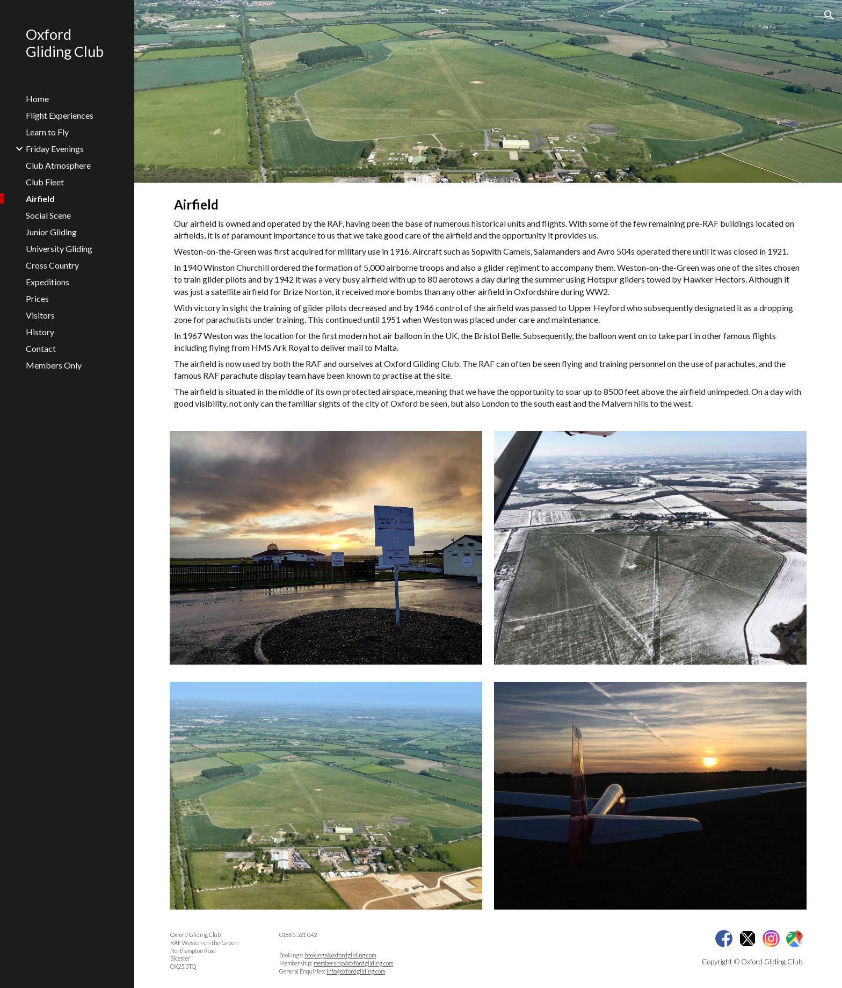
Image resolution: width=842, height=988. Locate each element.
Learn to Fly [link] (47, 132)
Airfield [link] (40, 198)
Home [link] (37, 98)
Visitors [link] (40, 315)
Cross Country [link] (52, 265)
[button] (829, 15)
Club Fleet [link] (45, 182)
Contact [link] (41, 348)
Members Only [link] (54, 365)
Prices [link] (37, 298)
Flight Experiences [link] (59, 115)
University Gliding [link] (59, 248)
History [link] (40, 332)
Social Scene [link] (48, 215)
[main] (488, 302)
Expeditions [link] (47, 282)
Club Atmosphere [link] (58, 165)
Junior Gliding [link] (51, 232)
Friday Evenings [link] (55, 148)
